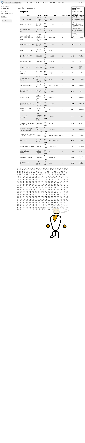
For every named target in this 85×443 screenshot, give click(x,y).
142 (64, 178)
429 (61, 206)
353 (36, 199)
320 (39, 196)
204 (45, 184)
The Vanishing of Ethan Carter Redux (39, 117)
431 (67, 206)
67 (62, 171)
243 (61, 187)
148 (30, 179)
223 (52, 186)
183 (33, 182)
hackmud (39, 67)
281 (24, 193)
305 (45, 194)
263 (21, 191)
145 (21, 179)
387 (36, 202)
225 (58, 186)
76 (31, 173)
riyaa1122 (76, 36)
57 (38, 171)
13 (39, 168)
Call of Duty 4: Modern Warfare (38, 79)
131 (30, 178)
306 (49, 194)
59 (43, 171)
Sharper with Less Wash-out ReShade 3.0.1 (27, 135)
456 (39, 209)
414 (67, 204)
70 (17, 173)
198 (27, 184)
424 (45, 206)
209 (61, 184)
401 (27, 204)
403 (33, 204)
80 (41, 173)
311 (64, 194)
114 (30, 176)
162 (21, 181)
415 (18, 206)
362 (64, 199)
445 (58, 207)
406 (42, 204)
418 (27, 206)
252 (37, 189)
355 (42, 199)
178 (18, 182)
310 (61, 194)
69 (66, 171)
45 (62, 169)
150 (36, 179)
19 (53, 168)
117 (39, 176)
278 (67, 191)
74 (27, 173)
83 (48, 173)
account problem (77, 11)
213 (21, 186)
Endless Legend (38, 151)
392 (52, 202)
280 (21, 193)
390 (45, 202)
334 (30, 197)
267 (33, 191)
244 (64, 187)
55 (34, 171)
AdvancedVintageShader (27, 146)
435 (27, 207)
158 (61, 179)
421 (36, 206)
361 (61, 199)
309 (58, 194)
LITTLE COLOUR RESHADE (25, 30)
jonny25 (51, 25)
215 (27, 186)
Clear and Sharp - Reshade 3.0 (25, 151)
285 (36, 193)
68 (64, 171)
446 (61, 207)
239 (49, 187)
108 (61, 174)
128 (21, 178)
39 (48, 169)
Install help (4, 12)
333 (27, 197)
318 (33, 196)
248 (24, 189)
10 (32, 168)
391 (49, 202)
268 (36, 191)
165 (30, 181)
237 (42, 187)
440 (42, 207)
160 (67, 179)
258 (55, 189)
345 (64, 197)
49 (20, 171)
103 (46, 174)
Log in (80, 2)
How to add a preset (7, 13)
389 (42, 202)
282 (27, 193)
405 (39, 204)
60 (45, 171)
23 (62, 168)
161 (18, 181)
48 (17, 171)
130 (27, 178)
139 (55, 178)
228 (67, 186)
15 (44, 168)
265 (27, 191)
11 (34, 168)
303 (39, 194)
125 (63, 176)
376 (55, 201)
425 (49, 206)
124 (60, 176)
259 (58, 189)
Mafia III (39, 56)
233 (30, 187)
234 (33, 187)
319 (36, 196)
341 (52, 197)
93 (20, 174)
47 (66, 169)
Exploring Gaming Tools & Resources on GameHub (77, 17)
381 (18, 202)
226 (61, 186)
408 (49, 204)
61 (48, 171)
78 (36, 173)
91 (66, 173)
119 (45, 176)
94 (22, 174)
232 (27, 187)
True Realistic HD (25, 19)
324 (52, 196)
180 (24, 182)
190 (55, 182)
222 (49, 186)
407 (45, 204)
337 (39, 197)
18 (51, 168)
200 (33, 184)
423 (42, 206)
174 (58, 181)
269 (39, 191)
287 (42, 193)
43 (57, 169)
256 (49, 189)
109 (64, 174)
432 (18, 207)
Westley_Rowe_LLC (55, 135)
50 (22, 171)
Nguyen (51, 67)
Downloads (51, 2)
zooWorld (52, 157)
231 (24, 187)
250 (30, 189)
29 (24, 169)
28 (22, 169)
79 (38, 173)
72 (22, 173)
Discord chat (60, 2)
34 (36, 169)
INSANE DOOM (25, 140)
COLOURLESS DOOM (27, 25)
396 (64, 202)
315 (24, 196)
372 (42, 201)
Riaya (50, 109)
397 (67, 202)
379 (64, 201)
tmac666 (51, 104)
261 (64, 189)
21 (58, 168)
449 (18, 209)
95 (24, 174)
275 (58, 191)
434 (24, 207)
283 (30, 193)
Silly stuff (37, 2)
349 (24, 199)
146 (24, 179)
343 (58, 197)
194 (67, 182)
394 (58, 202)
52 (27, 171)
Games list (29, 2)
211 (67, 184)
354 (39, 199)
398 (18, 204)
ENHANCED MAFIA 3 (27, 61)
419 (30, 206)
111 (21, 176)
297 (21, 194)
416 (21, 206)
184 (36, 182)
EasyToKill (52, 146)
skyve (50, 79)
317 (30, 196)
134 (39, 178)
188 (49, 182)
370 (36, 201)
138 (52, 178)
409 (52, 204)
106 (55, 174)
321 (42, 196)
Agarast (51, 152)
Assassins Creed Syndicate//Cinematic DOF (26, 37)
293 (61, 193)
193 (64, 182)
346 (67, 197)
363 (67, 199)
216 (30, 186)
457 (42, 209)
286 (39, 193)
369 (33, 201)
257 (52, 189)
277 (64, 191)
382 (21, 202)
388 (39, 202)
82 (45, 173)
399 (21, 204)
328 (64, 196)
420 (33, 206)
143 (67, 178)
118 (42, 176)
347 (18, 199)
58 (41, 171)
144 (18, 179)
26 (17, 169)
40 (50, 169)
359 (55, 199)
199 (30, 184)
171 (49, 181)
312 (67, 194)
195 (18, 184)
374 (49, 201)
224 (55, 186)
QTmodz (51, 117)
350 (27, 199)
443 (52, 207)
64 (55, 171)
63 (52, 171)
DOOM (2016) (38, 24)
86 (55, 173)
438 (36, 207)
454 (33, 209)
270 (42, 191)
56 (36, 171)
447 (64, 207)
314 (21, 196)
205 (49, 184)
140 (58, 178)
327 (61, 196)
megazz (51, 73)
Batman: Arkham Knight (38, 19)
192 (61, 182)
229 (18, 187)
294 (64, 193)
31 (29, 169)
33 (34, 169)
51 (24, 171)
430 (64, 206)
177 (67, 181)
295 (67, 193)
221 (45, 186)
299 (27, 194)
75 (29, 173)
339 (45, 197)
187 (45, 182)
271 (45, 191)
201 (36, 184)
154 (49, 179)
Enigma (51, 19)
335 (33, 197)
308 (55, 194)
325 (55, 196)
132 (33, 178)
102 (43, 174)
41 (52, 169)
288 (45, 193)
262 (18, 191)
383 (24, 202)
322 (45, 196)
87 (57, 173)
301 (33, 194)
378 (61, 201)
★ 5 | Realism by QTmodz (25, 116)
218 (36, 186)
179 (21, 182)
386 (33, 202)
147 (27, 179)
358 (52, 199)
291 (55, 193)
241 (55, 187)
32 (31, 169)
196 (21, 184)
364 (18, 201)
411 (58, 204)
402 (30, 204)
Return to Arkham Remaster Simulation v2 (27, 104)
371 (39, 201)
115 (33, 176)
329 (67, 196)
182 (30, 182)
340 (49, 197)
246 (18, 189)
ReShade (81, 19)
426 (52, 206)
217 (33, 186)
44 (59, 169)
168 (39, 181)
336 (36, 197)
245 (67, 187)
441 (45, 207)
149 (33, 179)
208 (58, 184)
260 (61, 189)
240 (52, 187)
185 (39, 182)
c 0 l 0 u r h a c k (25, 67)
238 (45, 187)
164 (27, 181)
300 (30, 194)
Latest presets (5, 6)
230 (21, 187)
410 (55, 204)
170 (45, 181)
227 (64, 186)
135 (42, 178)
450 (21, 209)
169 (42, 181)
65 (57, 171)
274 (55, 191)
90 (64, 173)
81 (43, 173)
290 (52, 193)
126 (66, 176)
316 (27, 196)
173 (55, 181)
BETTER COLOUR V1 (27, 45)
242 (58, 187)
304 (42, 194)
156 (55, 179)
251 (34, 189)
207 (55, 184)
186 (42, 182)
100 (37, 174)
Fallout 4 (39, 135)
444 (55, 207)
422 (39, 206)
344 (61, 197)
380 (67, 201)
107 (58, 174)
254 (43, 189)
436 (30, 207)
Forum (44, 2)
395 (61, 202)
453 (30, 209)
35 (38, 169)
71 (20, 173)
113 (27, 176)
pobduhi (76, 14)
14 (41, 168)
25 (67, 168)
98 (31, 174)
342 (55, 197)
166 (33, 181)
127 (18, 178)
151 (39, 179)
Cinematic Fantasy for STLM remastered (26, 129)
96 (27, 174)
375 (52, 201)
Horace (76, 22)
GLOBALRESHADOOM (27, 85)
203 (42, 184)
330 (18, 197)
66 (59, 171)
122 (54, 176)
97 (29, 174)
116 (36, 176)
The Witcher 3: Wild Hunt (39, 129)
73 (24, 173)
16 (46, 168)
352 (33, 199)
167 (36, 181)
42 (55, 169)
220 (42, 186)
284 (33, 193)
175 (61, 181)
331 (21, 197)
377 (58, 201)
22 (60, 168)
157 (58, 179)
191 (58, 182)
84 (50, 173)
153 (45, 179)
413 (64, 204)
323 (49, 196)
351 (30, 199)
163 (24, 181)
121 (51, 176)
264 (24, 191)
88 (59, 173)
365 (21, 201)
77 (34, 173)
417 (24, 206)
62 (50, 171)
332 (24, 197)
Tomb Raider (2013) (38, 163)
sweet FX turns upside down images (76, 31)
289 (49, 193)
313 (18, 196)
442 (49, 207)
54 (31, 171)
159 (64, 179)
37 (43, 169)
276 (61, 191)
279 (18, 193)
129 (24, 178)
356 (45, 199)
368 (30, 201)
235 (36, 187)
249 (27, 189)
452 (27, 209)
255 (46, 189)
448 (67, 207)
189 (52, 182)
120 (48, 176)
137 (49, 178)
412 (61, 204)
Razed (51, 124)
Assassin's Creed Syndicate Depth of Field (39, 38)
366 (24, 201)
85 (52, 173)
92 (17, 174)
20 (55, 168)
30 (27, 169)
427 (55, 206)
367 (27, 201)
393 (55, 202)
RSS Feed (4, 17)
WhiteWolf (52, 129)
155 (52, 179)
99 (34, 174)
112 (24, 176)
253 (40, 189)
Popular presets (5, 8)
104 (49, 174)
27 (20, 169)
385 (30, 202)
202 (39, 184)
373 (45, 201)
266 (30, 191)
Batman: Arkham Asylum (38, 104)
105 (52, 174)
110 (18, 176)
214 (24, 186)
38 (45, 169)
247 (21, 189)
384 (27, 202)
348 (21, 199)
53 (29, 171)
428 (58, 206)
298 (24, 194)
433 (21, 207)
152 (42, 179)
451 (24, 209)
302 (36, 194)
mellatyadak (77, 28)
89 (62, 173)
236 (39, 187)
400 (24, 204)
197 (24, 184)
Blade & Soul (38, 109)
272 (49, 191)
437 (33, 207)
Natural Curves (24, 97)
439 (39, 207)
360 (58, 199)
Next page (47, 209)
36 (41, 169)
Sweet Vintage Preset (26, 157)
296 (18, 194)
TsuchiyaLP (52, 37)
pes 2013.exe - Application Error (77, 24)
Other (80, 25)
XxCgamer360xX (54, 85)
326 (58, 196)
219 (39, 186)
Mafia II (38, 146)
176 (64, 181)
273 (52, 191)
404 (36, 204)
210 (64, 184)
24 (65, 168)
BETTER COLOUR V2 (27, 50)
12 (37, 168)
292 (58, 193)
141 (61, 178)
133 (36, 178)
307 (52, 194)
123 (57, 176)
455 (36, 209)
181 (27, 182)
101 (40, 174)
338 (42, 197)
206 (52, 184)
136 (45, 178)
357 (49, 199)
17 (48, 168)
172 (52, 181)
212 (18, 186)
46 (64, 169)
